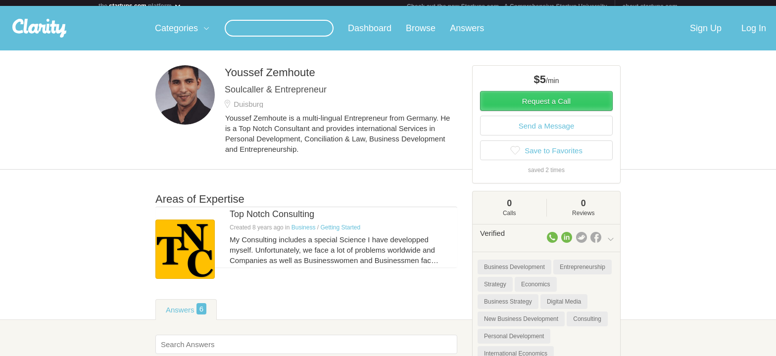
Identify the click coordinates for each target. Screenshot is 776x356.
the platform (140, 5)
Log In (753, 34)
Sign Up (706, 34)
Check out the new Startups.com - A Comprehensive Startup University (507, 6)
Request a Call (546, 107)
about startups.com (650, 6)
